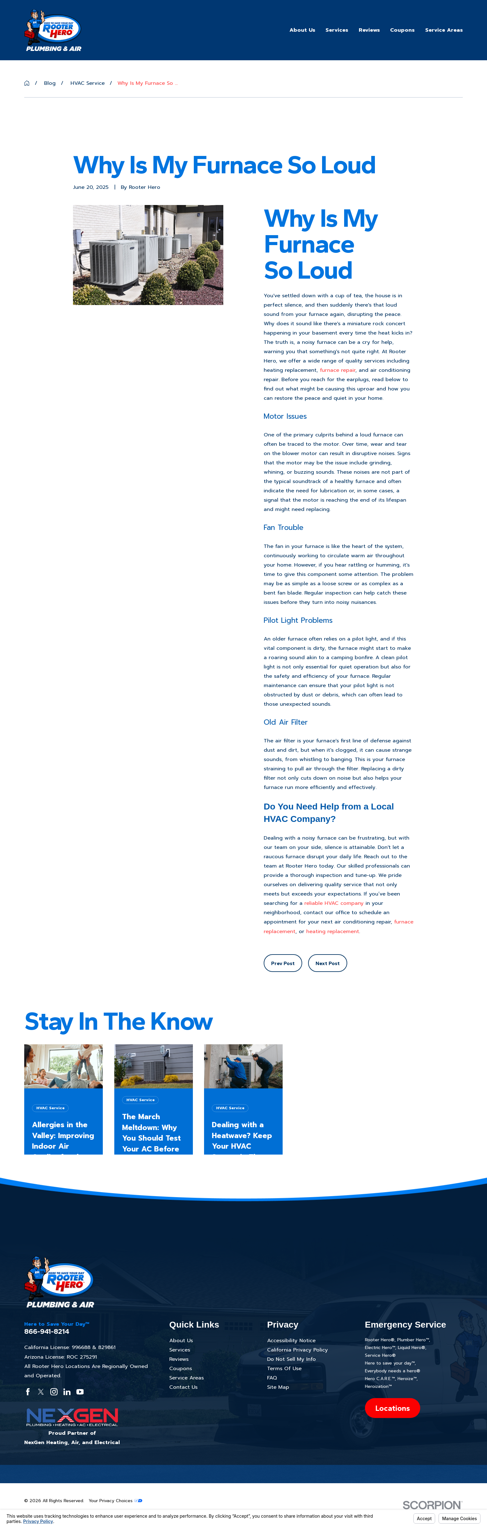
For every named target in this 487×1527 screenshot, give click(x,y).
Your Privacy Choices (115, 1500)
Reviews (179, 1359)
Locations (392, 1408)
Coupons (180, 1368)
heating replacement (332, 931)
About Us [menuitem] (302, 30)
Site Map (278, 1387)
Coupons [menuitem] (402, 30)
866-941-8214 (46, 1331)
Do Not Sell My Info (291, 1359)
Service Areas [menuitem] (444, 30)
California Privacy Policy (297, 1350)
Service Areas (186, 1378)
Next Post (328, 963)
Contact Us (183, 1387)
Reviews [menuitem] (369, 30)
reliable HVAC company (334, 903)
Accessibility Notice (291, 1340)
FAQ (272, 1378)
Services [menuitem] (336, 30)
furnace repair (337, 370)
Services (179, 1350)
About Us (181, 1340)
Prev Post (283, 963)
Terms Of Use (284, 1368)
